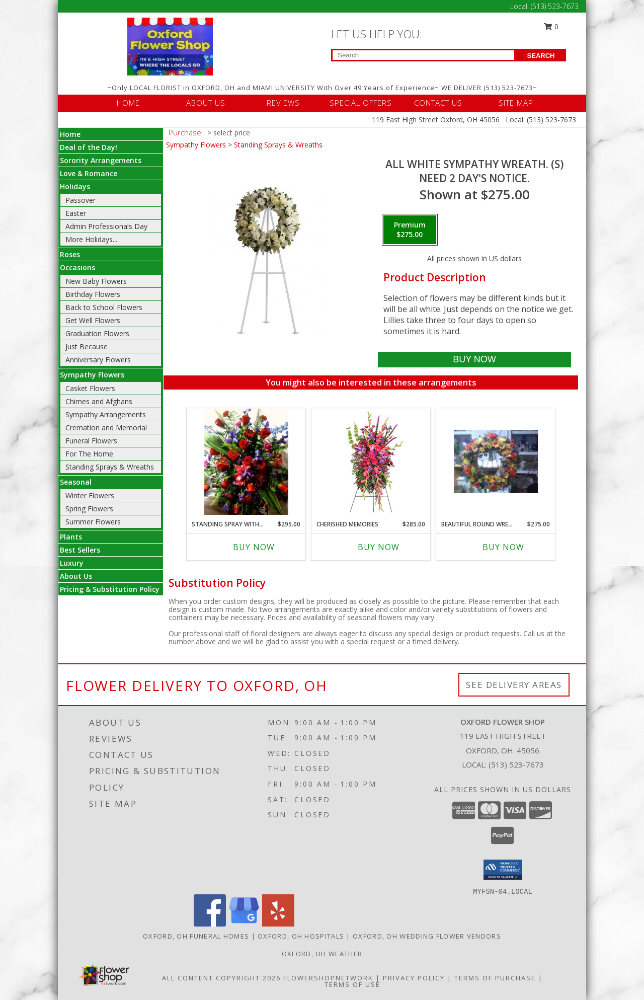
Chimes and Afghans (98, 401)
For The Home (89, 453)
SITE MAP (516, 103)
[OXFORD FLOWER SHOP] (170, 45)
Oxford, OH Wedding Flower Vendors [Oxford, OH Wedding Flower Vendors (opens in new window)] (427, 936)
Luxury (72, 563)
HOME (128, 103)
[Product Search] (423, 55)
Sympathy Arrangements (105, 414)
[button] (503, 870)
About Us (76, 576)
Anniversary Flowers (98, 359)
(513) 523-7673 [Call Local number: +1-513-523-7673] (555, 6)
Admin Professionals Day (106, 226)
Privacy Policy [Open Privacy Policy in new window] (414, 977)
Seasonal (76, 482)
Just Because (86, 346)
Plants (71, 537)
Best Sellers (80, 550)
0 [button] (551, 26)
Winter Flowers (89, 495)
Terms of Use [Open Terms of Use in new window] (352, 984)
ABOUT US (205, 103)
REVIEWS (283, 103)
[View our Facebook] (210, 924)
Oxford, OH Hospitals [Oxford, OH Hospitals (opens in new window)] (301, 936)
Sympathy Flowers (92, 374)
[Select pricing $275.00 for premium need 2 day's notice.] (409, 230)
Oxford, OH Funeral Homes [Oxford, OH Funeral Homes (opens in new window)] (196, 936)
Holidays (75, 186)
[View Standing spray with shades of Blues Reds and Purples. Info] (246, 462)
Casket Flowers (90, 388)
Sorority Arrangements (100, 160)
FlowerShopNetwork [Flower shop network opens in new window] (328, 977)
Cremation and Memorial (106, 427)
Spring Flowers (89, 508)
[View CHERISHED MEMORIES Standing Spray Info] (371, 461)
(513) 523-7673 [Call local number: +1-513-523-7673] (516, 764)
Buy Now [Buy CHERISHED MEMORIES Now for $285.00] (378, 547)
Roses (70, 254)
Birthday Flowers (92, 294)
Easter (75, 213)
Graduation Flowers (97, 333)
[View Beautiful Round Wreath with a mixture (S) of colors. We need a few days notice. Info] (496, 461)
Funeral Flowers (91, 440)
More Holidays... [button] (91, 239)
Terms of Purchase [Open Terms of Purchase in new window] (495, 977)
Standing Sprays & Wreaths (109, 467)
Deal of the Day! (88, 147)
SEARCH (541, 55)
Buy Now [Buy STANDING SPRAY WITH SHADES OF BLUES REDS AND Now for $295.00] (254, 547)
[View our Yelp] (278, 924)
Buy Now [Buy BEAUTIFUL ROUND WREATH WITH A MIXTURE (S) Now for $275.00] (503, 547)
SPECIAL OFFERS (361, 103)
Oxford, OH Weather (322, 953)
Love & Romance (88, 173)
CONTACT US (438, 103)
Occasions (77, 267)
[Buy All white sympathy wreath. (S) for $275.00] (474, 359)
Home (70, 134)
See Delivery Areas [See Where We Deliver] (514, 684)
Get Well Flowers (92, 320)
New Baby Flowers (96, 281)
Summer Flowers (93, 521)
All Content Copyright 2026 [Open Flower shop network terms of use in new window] (221, 977)
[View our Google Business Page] (244, 924)
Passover (80, 200)
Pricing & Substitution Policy (109, 589)
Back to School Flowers (103, 307)
